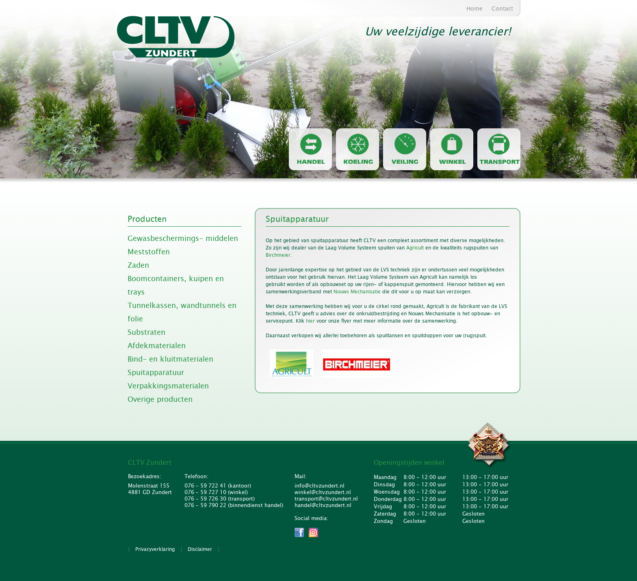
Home (474, 8)
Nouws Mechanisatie (358, 292)
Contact (502, 8)
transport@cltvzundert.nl (325, 499)
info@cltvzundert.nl (319, 486)
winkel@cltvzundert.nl (323, 492)
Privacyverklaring (155, 549)
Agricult (415, 248)
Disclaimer (200, 549)
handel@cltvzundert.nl (323, 505)
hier (310, 321)
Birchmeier (278, 255)
